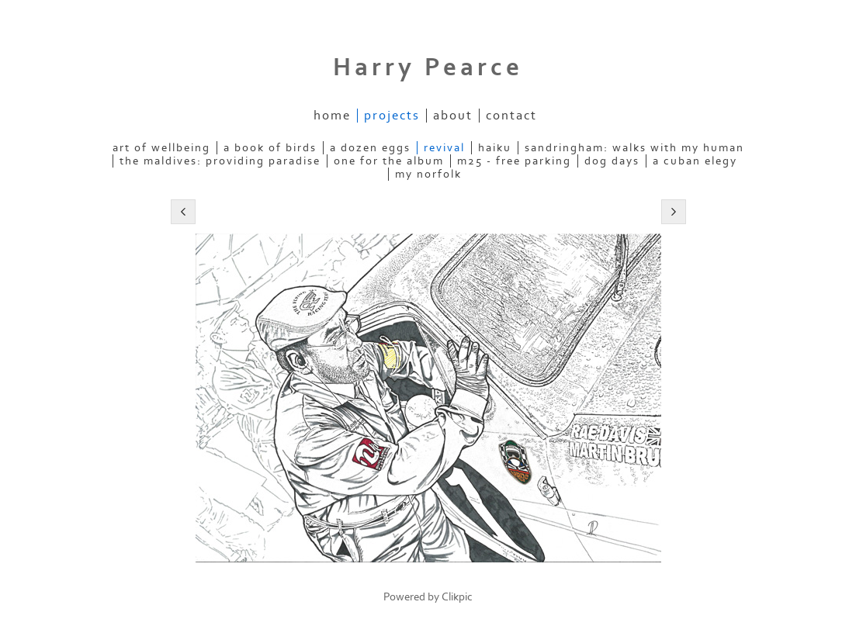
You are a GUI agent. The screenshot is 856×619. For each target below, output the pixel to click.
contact (511, 116)
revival (444, 147)
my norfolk (428, 174)
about (453, 116)
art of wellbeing (161, 147)
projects (392, 116)
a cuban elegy (695, 161)
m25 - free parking (514, 161)
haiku (494, 147)
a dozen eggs (370, 147)
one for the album (389, 161)
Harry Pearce (428, 67)
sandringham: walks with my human (634, 147)
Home (332, 116)
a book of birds (270, 147)
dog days (611, 161)
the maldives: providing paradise (220, 161)
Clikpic (457, 596)
